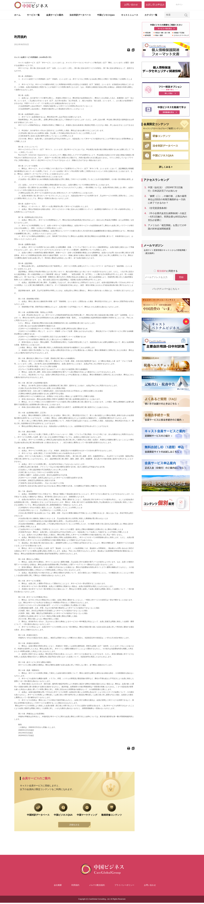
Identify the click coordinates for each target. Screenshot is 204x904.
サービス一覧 (33, 15)
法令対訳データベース (80, 15)
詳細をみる (74, 825)
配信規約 (161, 271)
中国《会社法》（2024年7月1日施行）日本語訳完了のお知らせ (165, 189)
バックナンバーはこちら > (165, 289)
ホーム (17, 15)
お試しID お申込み (155, 4)
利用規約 (75, 886)
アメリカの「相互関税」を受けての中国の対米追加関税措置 (167, 227)
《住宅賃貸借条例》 (158, 208)
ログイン (179, 4)
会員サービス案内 (54, 15)
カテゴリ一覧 (150, 15)
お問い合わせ (131, 4)
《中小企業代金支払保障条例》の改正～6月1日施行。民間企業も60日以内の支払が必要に (167, 216)
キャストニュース (129, 15)
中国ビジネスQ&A (106, 15)
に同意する (167, 271)
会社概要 (58, 886)
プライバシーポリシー (124, 886)
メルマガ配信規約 (97, 886)
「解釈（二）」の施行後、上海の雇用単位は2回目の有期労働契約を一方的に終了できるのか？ (167, 199)
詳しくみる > (165, 167)
